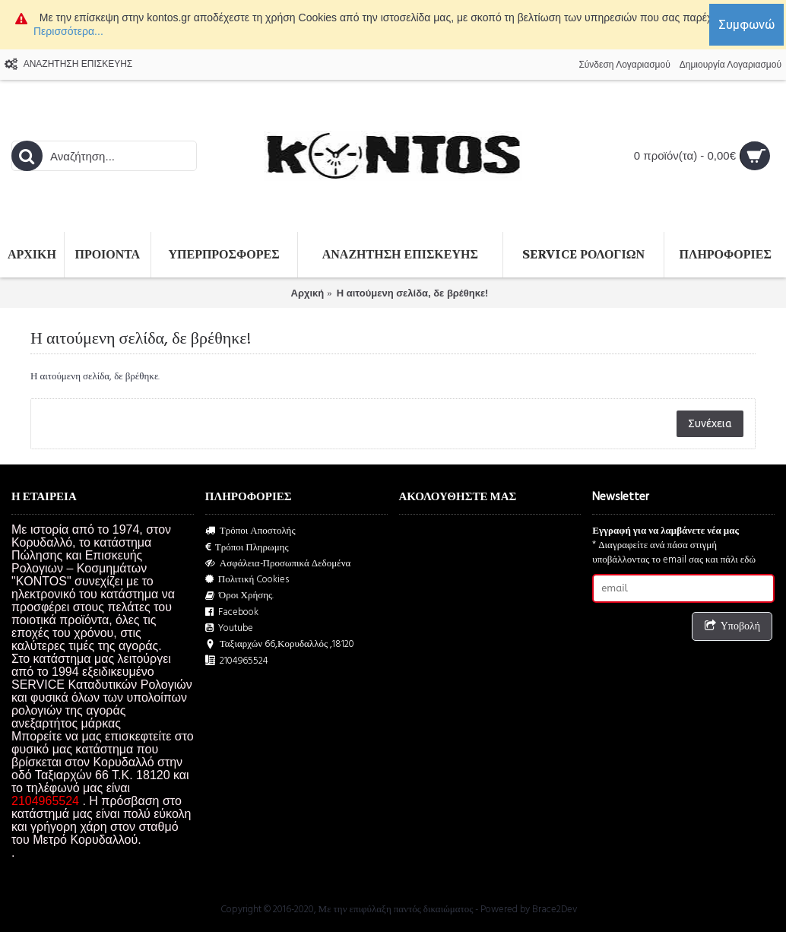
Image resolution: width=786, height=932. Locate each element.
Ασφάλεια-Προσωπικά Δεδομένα (278, 563)
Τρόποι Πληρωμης (247, 547)
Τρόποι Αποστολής (250, 531)
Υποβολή (732, 627)
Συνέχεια (710, 423)
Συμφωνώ (746, 24)
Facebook (231, 612)
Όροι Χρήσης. (239, 595)
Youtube (229, 628)
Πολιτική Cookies (247, 579)
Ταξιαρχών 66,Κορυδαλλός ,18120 (279, 644)
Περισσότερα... (68, 31)
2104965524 (236, 661)
